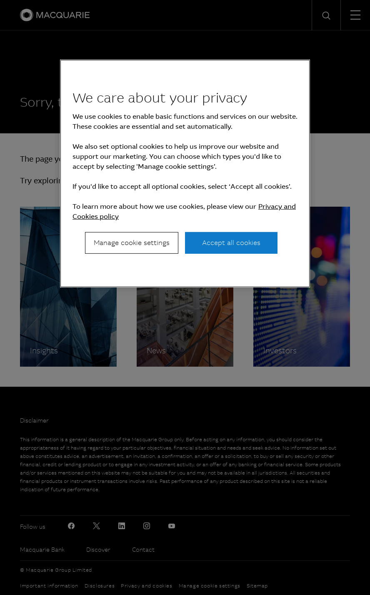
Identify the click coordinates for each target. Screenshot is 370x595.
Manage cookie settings (132, 242)
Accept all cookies (231, 242)
